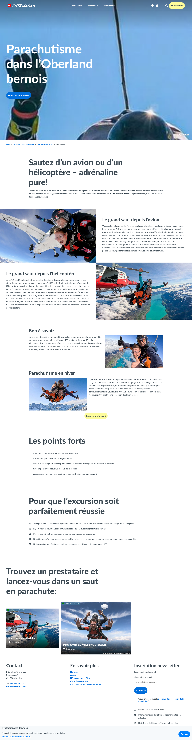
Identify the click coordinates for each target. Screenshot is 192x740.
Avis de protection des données (16, 736)
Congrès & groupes (79, 681)
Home (8, 144)
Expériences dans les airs (45, 144)
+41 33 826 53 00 (17, 683)
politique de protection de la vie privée (161, 700)
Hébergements (77, 678)
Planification (110, 4)
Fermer (184, 734)
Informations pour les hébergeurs (85, 684)
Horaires (74, 672)
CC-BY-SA (127, 653)
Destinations (76, 4)
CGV (88, 678)
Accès (73, 675)
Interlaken (184, 135)
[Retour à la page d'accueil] (20, 5)
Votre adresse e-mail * (144, 677)
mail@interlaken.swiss (16, 686)
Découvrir (93, 4)
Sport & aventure (28, 144)
